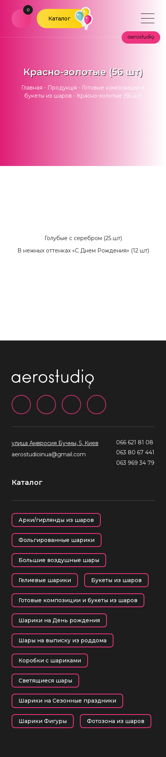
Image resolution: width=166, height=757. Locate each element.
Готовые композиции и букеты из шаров (78, 600)
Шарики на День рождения (59, 620)
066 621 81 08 (134, 442)
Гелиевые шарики (45, 580)
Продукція (62, 87)
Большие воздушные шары (59, 560)
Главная (31, 87)
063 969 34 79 (135, 463)
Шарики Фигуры (43, 721)
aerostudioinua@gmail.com (49, 454)
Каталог (59, 18)
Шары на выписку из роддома (63, 640)
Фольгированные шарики (57, 540)
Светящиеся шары (45, 680)
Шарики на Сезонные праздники (67, 700)
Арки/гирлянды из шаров (56, 520)
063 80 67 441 (135, 452)
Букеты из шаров (116, 580)
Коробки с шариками (50, 660)
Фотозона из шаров (115, 721)
